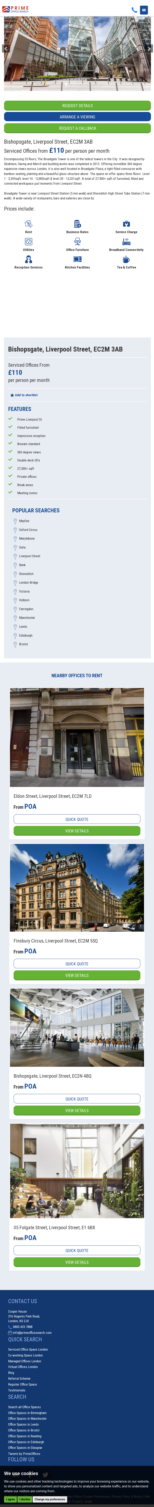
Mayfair (24, 521)
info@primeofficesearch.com (32, 1333)
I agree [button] (10, 1499)
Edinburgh (25, 636)
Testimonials (16, 1391)
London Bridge (28, 583)
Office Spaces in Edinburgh (26, 1442)
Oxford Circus (28, 530)
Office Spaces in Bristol (23, 1431)
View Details (77, 831)
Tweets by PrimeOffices (24, 1454)
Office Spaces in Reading (24, 1436)
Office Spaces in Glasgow (25, 1448)
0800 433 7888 (22, 1327)
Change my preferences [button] (50, 1499)
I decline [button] (24, 1499)
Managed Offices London (24, 1362)
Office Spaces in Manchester (27, 1419)
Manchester (27, 618)
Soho (22, 548)
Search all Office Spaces (24, 1407)
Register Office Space (22, 1385)
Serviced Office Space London (28, 1350)
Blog (11, 1373)
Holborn (24, 600)
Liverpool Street (29, 556)
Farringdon (26, 609)
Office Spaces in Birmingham (27, 1413)
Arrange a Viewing (77, 117)
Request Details (77, 105)
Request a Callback (77, 128)
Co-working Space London (25, 1356)
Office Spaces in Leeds (23, 1425)
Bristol (23, 644)
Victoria (24, 592)
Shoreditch (26, 574)
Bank (22, 565)
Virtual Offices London (23, 1367)
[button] (15, 46)
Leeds (23, 627)
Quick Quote (77, 819)
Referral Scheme (19, 1379)
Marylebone (27, 539)
